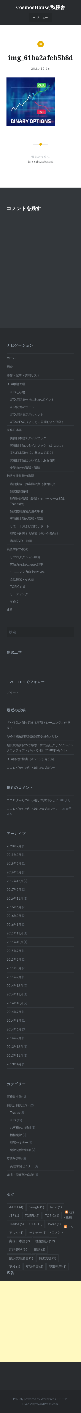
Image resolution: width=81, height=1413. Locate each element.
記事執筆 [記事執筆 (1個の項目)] (57, 1266)
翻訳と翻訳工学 (17, 1105)
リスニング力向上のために (28, 572)
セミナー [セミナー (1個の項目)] (37, 1233)
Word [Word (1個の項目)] (54, 1224)
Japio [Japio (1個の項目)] (56, 1207)
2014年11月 (15, 994)
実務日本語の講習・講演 (26, 518)
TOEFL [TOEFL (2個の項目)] (32, 1215)
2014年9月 (14, 1012)
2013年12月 (15, 1046)
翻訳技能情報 (19, 491)
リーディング (19, 594)
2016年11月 (15, 898)
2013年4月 (14, 1064)
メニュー (42, 17)
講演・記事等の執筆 (20, 1175)
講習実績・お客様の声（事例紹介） (34, 484)
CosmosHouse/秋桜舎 (40, 7)
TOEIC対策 (17, 586)
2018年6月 (14, 863)
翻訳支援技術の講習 (20, 475)
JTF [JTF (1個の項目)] (14, 1215)
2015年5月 (14, 968)
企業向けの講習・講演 (25, 467)
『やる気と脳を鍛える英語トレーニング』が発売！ (38, 725)
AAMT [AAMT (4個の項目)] (16, 1207)
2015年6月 (14, 959)
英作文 (14, 601)
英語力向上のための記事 (26, 564)
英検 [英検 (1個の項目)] (14, 1266)
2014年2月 (14, 1038)
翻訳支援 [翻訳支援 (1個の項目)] (47, 1258)
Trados (15, 1112)
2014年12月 (15, 985)
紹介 (10, 366)
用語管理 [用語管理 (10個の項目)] (19, 1249)
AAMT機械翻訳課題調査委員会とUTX (32, 736)
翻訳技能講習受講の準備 (26, 511)
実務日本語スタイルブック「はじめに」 (37, 445)
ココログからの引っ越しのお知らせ (31, 767)
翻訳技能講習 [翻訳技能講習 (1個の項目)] (21, 1258)
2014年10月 (15, 1003)
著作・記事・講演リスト (23, 375)
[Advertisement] (40, 1321)
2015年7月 (14, 951)
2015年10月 (15, 942)
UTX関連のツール (22, 407)
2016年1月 (14, 924)
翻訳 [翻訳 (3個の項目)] (39, 1249)
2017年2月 (14, 889)
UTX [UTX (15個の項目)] (35, 1224)
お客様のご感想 (20, 1127)
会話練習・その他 (22, 579)
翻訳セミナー (19, 1142)
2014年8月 (14, 1020)
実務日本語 (14, 430)
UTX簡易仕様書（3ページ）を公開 (30, 759)
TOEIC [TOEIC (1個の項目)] (52, 1215)
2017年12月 (15, 881)
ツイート (13, 692)
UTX (13, 1120)
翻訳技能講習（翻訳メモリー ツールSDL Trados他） (37, 501)
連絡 (10, 609)
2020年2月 (14, 846)
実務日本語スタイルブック (28, 438)
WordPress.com (47, 1404)
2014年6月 (14, 1029)
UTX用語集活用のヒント (26, 414)
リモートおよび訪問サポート (29, 526)
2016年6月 (14, 907)
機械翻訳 (16, 1135)
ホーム (11, 358)
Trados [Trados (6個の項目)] (16, 1224)
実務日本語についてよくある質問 (32, 460)
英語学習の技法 (17, 549)
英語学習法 (14, 1158)
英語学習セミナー (22, 1166)
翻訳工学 (14, 652)
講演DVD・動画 (21, 541)
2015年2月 (14, 977)
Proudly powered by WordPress (34, 1399)
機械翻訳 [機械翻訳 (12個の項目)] (45, 1241)
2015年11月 (15, 933)
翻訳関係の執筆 (20, 1150)
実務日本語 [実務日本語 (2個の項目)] (19, 1241)
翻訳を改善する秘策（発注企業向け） (35, 533)
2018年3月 (14, 872)
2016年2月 (14, 916)
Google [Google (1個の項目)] (36, 1207)
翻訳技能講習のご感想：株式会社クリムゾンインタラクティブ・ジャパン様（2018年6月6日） (40, 747)
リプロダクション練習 (25, 557)
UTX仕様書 (17, 392)
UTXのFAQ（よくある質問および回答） (37, 422)
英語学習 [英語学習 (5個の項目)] (34, 1266)
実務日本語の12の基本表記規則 (31, 453)
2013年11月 (15, 1055)
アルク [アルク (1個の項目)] (16, 1233)
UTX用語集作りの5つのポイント (32, 399)
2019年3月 (14, 855)
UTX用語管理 (16, 384)
